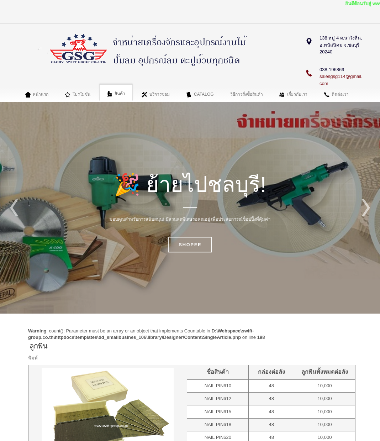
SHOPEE (190, 245)
